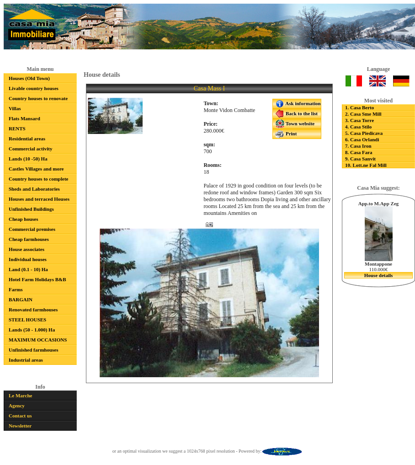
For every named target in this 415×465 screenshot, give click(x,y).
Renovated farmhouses (33, 309)
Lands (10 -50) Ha (28, 158)
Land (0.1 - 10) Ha (28, 269)
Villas (15, 108)
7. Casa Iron (358, 146)
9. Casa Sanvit (360, 158)
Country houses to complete (38, 179)
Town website (294, 123)
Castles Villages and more (36, 168)
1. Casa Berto (359, 107)
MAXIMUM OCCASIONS (38, 339)
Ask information (297, 103)
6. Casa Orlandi (362, 139)
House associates (26, 249)
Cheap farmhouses (29, 239)
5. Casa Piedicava (364, 133)
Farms (16, 289)
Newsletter (20, 425)
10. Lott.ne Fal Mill (366, 165)
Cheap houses (23, 219)
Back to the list (296, 113)
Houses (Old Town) (29, 78)
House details (378, 275)
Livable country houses (34, 88)
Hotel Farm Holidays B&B (37, 279)
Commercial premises (32, 229)
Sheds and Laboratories (34, 189)
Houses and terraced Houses (39, 199)
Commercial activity (30, 148)
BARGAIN (20, 299)
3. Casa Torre (359, 120)
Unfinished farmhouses (34, 350)
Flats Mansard (24, 118)
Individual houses (28, 259)
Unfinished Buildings (31, 209)
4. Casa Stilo (358, 126)
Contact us (20, 415)
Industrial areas (26, 360)
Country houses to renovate (38, 98)
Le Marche (20, 395)
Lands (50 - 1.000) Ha (32, 329)
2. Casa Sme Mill (363, 114)
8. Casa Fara (358, 152)
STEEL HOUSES (27, 319)
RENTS (17, 128)
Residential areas (27, 138)
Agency (17, 405)
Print (286, 134)
